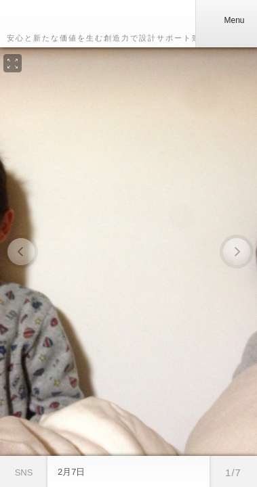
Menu (226, 20)
